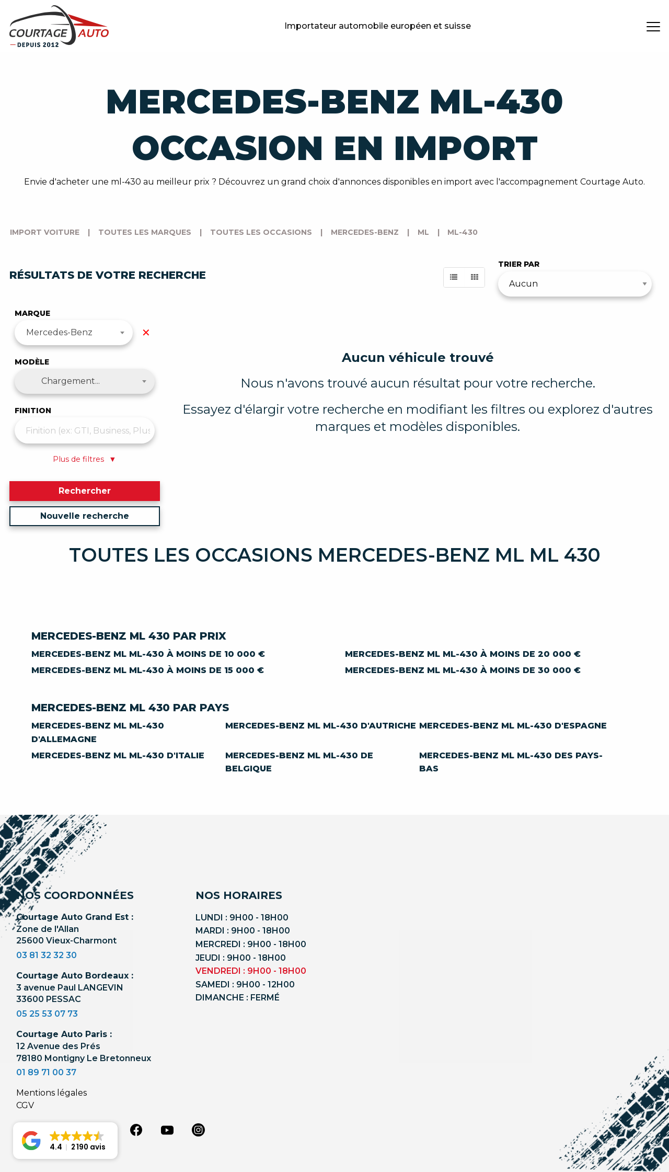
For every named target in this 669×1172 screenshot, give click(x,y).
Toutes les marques (144, 232)
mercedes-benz (365, 232)
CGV (25, 1105)
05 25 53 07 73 (47, 1014)
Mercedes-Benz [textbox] (59, 332)
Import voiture (44, 232)
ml (423, 232)
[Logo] (59, 26)
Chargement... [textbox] (70, 381)
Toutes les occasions (261, 232)
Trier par (518, 264)
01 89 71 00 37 (46, 1072)
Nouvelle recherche (84, 516)
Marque (32, 313)
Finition (33, 410)
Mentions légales (51, 1093)
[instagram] (198, 1129)
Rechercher (85, 491)
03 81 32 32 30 (46, 955)
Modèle (32, 362)
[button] (65, 1140)
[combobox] (74, 332)
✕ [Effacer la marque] (146, 332)
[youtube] (167, 1130)
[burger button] (653, 26)
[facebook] (136, 1129)
